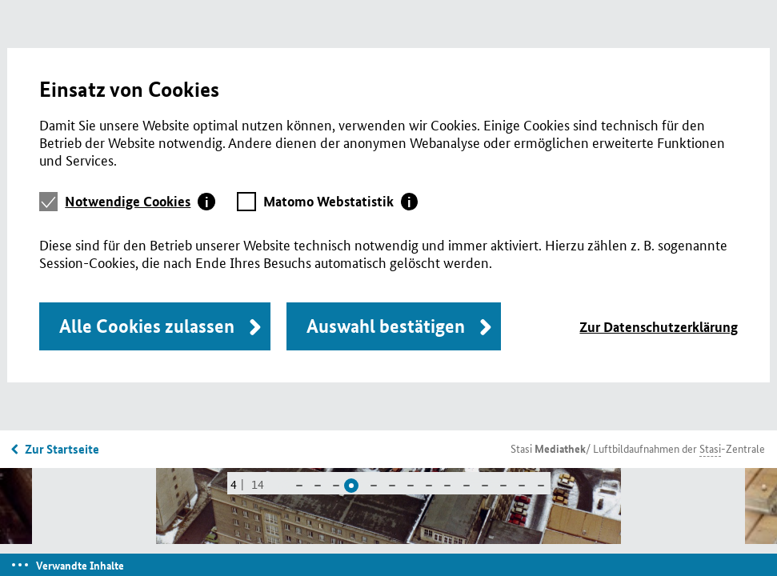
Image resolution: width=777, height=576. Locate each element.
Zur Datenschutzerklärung (658, 327)
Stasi (548, 448)
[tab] (140, 201)
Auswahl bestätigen (385, 326)
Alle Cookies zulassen (146, 326)
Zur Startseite (62, 449)
